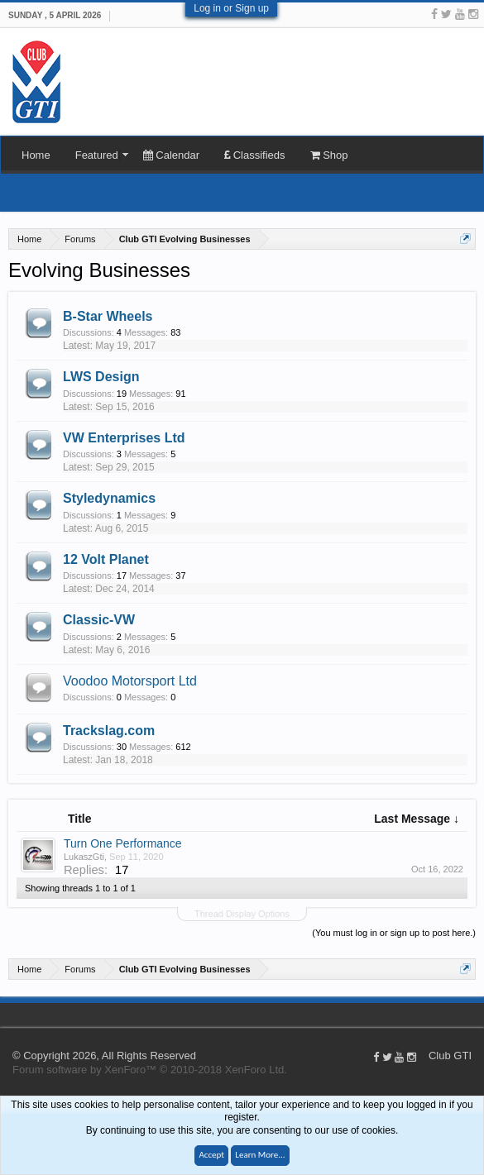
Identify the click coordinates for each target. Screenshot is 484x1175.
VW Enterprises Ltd (124, 438)
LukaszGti (84, 857)
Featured (96, 155)
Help (476, 1014)
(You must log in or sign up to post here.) (394, 933)
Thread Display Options (242, 914)
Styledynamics (109, 498)
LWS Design (101, 377)
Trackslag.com (109, 731)
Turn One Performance (123, 843)
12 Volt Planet (106, 559)
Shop (329, 155)
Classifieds (254, 155)
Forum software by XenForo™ (149, 1069)
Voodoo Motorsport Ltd (130, 681)
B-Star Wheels (107, 316)
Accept (211, 1154)
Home (36, 155)
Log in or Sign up (231, 8)
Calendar (171, 155)
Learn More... (260, 1154)
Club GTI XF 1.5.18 (8, 1014)
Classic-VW (99, 620)
